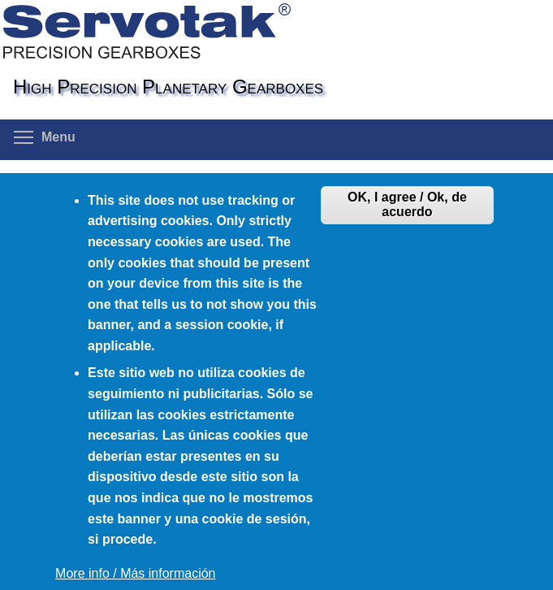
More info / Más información (135, 573)
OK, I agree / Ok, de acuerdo (407, 204)
